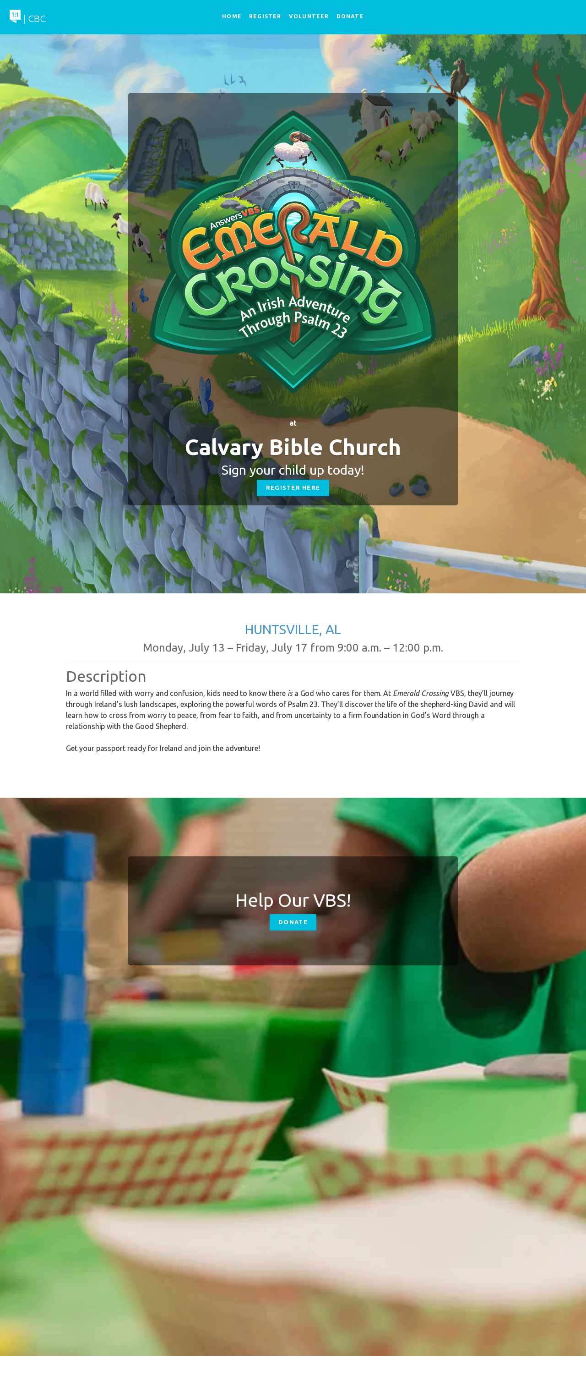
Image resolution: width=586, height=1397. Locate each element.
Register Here (293, 487)
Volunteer (309, 16)
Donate (293, 922)
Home (232, 16)
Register (265, 16)
